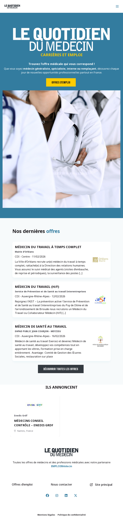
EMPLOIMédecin (61, 466)
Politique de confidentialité (72, 514)
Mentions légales (46, 514)
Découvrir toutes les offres (60, 369)
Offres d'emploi (61, 82)
